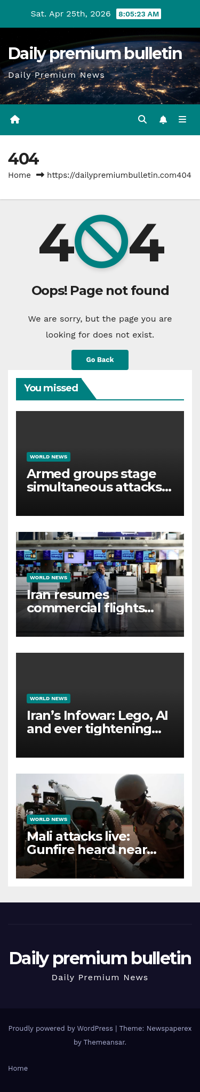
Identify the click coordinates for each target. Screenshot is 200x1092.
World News (48, 456)
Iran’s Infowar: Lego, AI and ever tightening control (97, 729)
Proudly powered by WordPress (61, 1028)
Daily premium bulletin (95, 53)
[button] (142, 119)
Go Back (100, 360)
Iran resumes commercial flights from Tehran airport (89, 608)
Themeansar (104, 1042)
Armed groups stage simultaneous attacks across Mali (94, 487)
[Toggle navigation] (182, 119)
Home (19, 175)
